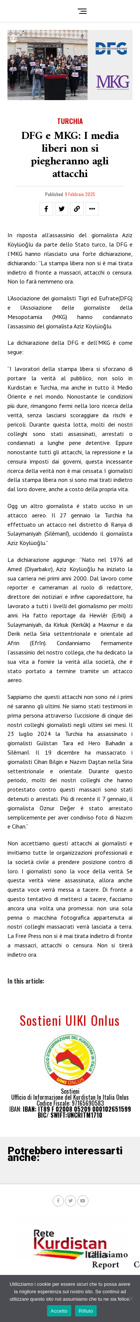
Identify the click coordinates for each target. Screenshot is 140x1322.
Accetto (59, 1311)
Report (105, 1265)
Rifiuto (86, 1311)
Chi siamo (108, 1255)
